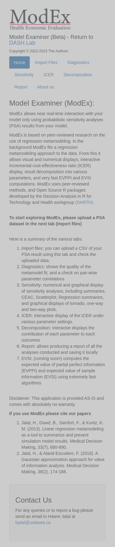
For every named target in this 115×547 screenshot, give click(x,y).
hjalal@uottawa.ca (33, 522)
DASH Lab (22, 43)
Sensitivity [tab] (24, 74)
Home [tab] (19, 62)
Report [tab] (20, 86)
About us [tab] (45, 86)
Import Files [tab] (46, 62)
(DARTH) (84, 202)
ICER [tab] (49, 74)
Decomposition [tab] (77, 74)
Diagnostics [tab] (78, 62)
